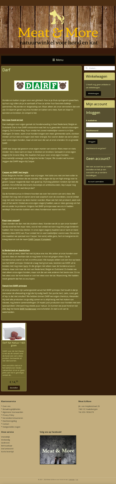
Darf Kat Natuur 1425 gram (13, 344)
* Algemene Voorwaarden (12, 412)
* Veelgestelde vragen (10, 427)
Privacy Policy (8, 415)
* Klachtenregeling (9, 421)
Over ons (6, 406)
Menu (58, 60)
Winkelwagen (93, 93)
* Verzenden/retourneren (12, 418)
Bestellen (14, 387)
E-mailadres (91, 120)
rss (77, 479)
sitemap (72, 479)
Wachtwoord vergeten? (96, 148)
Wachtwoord (92, 130)
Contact (6, 424)
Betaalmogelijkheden (11, 409)
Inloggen (91, 141)
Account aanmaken (96, 181)
